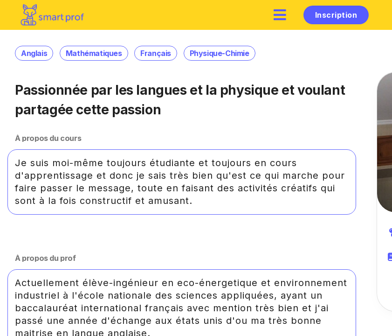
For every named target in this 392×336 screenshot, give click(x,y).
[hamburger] (280, 15)
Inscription (336, 15)
